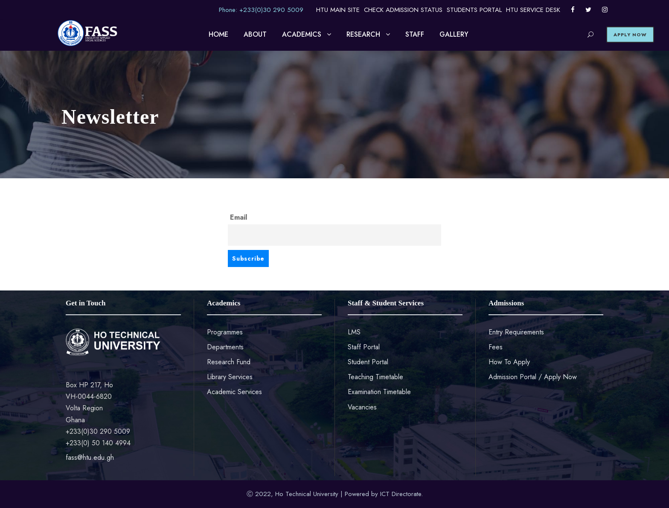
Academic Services (234, 392)
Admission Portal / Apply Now (533, 377)
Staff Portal (364, 347)
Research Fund (228, 362)
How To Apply (509, 362)
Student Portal (368, 362)
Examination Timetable (379, 392)
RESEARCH (363, 34)
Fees (496, 347)
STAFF (414, 34)
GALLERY (453, 34)
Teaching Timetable (375, 377)
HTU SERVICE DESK (533, 10)
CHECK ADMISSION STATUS (403, 10)
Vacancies (362, 407)
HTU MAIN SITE (338, 10)
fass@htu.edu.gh (90, 457)
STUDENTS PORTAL (474, 10)
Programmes (225, 332)
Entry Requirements (516, 332)
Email (238, 217)
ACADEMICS (301, 34)
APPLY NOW (630, 34)
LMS (354, 332)
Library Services (230, 377)
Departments (225, 347)
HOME (218, 34)
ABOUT (255, 34)
